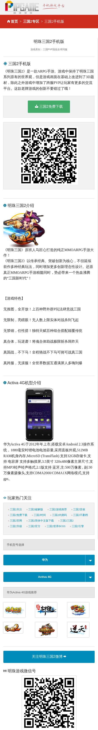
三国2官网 (15, 520)
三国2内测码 (58, 515)
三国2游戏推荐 (57, 509)
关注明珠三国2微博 (49, 656)
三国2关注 (15, 509)
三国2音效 (78, 509)
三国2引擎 (77, 526)
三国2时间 (39, 515)
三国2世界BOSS (55, 526)
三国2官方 (33, 526)
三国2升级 (15, 526)
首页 (14, 21)
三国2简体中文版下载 (40, 520)
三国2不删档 (79, 515)
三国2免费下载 (49, 106)
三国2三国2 (66, 520)
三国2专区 (31, 21)
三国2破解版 (34, 509)
